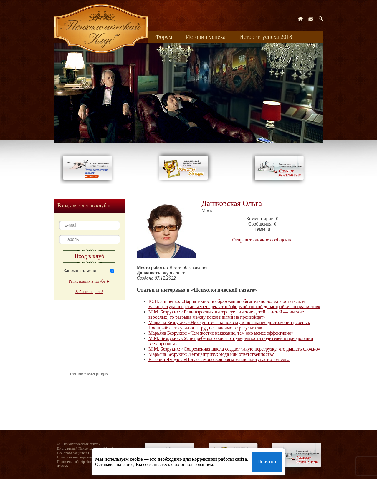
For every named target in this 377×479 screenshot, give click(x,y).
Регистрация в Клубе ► (89, 281)
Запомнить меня (80, 270)
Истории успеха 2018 (265, 37)
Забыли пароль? (89, 292)
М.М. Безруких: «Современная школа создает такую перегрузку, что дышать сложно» (234, 348)
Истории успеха (206, 37)
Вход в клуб (89, 256)
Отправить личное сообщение (262, 239)
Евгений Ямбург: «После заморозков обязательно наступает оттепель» (219, 359)
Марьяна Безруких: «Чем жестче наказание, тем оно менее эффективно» (221, 333)
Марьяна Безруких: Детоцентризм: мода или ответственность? (211, 354)
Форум (163, 37)
